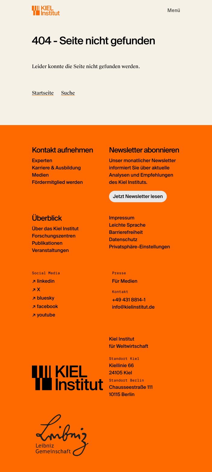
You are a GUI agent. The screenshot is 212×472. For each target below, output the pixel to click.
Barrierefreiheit (126, 232)
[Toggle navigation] (173, 10)
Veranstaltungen (50, 250)
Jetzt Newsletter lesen (138, 196)
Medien (40, 175)
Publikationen (47, 243)
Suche (68, 93)
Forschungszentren (54, 236)
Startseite (43, 93)
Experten (42, 160)
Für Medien (124, 281)
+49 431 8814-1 (128, 300)
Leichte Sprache (127, 225)
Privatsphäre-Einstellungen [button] (139, 247)
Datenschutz (123, 239)
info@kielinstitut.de (133, 307)
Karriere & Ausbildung (56, 168)
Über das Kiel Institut (55, 228)
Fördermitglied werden (57, 182)
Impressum (121, 218)
